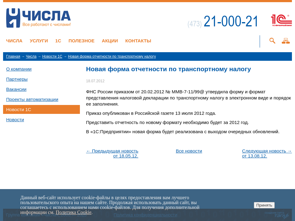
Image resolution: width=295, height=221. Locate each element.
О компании (19, 69)
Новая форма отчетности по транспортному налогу (112, 56)
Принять (264, 205)
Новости (15, 119)
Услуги (39, 40)
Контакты (138, 40)
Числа (14, 40)
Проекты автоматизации (32, 99)
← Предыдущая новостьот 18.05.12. (112, 153)
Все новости (189, 151)
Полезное (82, 40)
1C (58, 40)
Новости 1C (52, 56)
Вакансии (16, 89)
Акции (110, 40)
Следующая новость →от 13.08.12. (267, 153)
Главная (13, 56)
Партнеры (17, 79)
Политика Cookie (73, 212)
